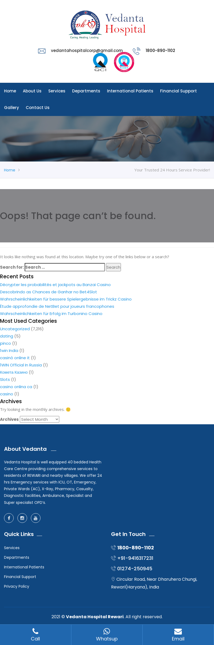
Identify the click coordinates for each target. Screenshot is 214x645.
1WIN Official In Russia (21, 365)
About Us (32, 91)
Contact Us (38, 107)
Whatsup (107, 635)
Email (178, 635)
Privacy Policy (16, 586)
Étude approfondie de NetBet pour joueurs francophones (57, 306)
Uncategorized (15, 329)
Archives (9, 419)
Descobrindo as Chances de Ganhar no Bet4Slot (48, 292)
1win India (9, 350)
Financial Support (178, 91)
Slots (5, 379)
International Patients (130, 91)
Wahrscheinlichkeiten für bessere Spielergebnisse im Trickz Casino (66, 299)
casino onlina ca (16, 386)
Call (35, 635)
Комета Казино (14, 372)
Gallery (11, 107)
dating (6, 336)
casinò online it (15, 358)
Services (56, 91)
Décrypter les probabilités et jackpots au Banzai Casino (55, 284)
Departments (86, 91)
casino (6, 394)
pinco (5, 343)
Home (10, 91)
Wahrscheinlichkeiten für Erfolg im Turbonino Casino (51, 313)
